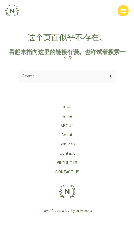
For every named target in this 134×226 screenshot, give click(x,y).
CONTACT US (67, 172)
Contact (67, 153)
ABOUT (67, 125)
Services (67, 144)
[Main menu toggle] (123, 10)
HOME (67, 107)
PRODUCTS (67, 162)
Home (67, 116)
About (67, 134)
